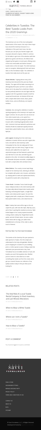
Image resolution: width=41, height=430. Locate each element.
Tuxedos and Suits (15, 11)
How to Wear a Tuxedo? (15, 325)
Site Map (8, 410)
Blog (7, 407)
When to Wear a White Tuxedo (18, 307)
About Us (8, 404)
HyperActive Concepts (27, 425)
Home (7, 11)
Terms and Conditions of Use (15, 395)
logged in (15, 345)
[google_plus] (15, 277)
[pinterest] (17, 277)
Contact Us (9, 401)
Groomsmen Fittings (12, 385)
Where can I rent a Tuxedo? (16, 316)
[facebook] (11, 277)
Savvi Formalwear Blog (14, 35)
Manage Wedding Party (13, 388)
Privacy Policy (10, 392)
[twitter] (13, 277)
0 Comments (9, 38)
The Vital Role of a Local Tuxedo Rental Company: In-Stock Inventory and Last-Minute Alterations (20, 296)
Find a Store (9, 382)
